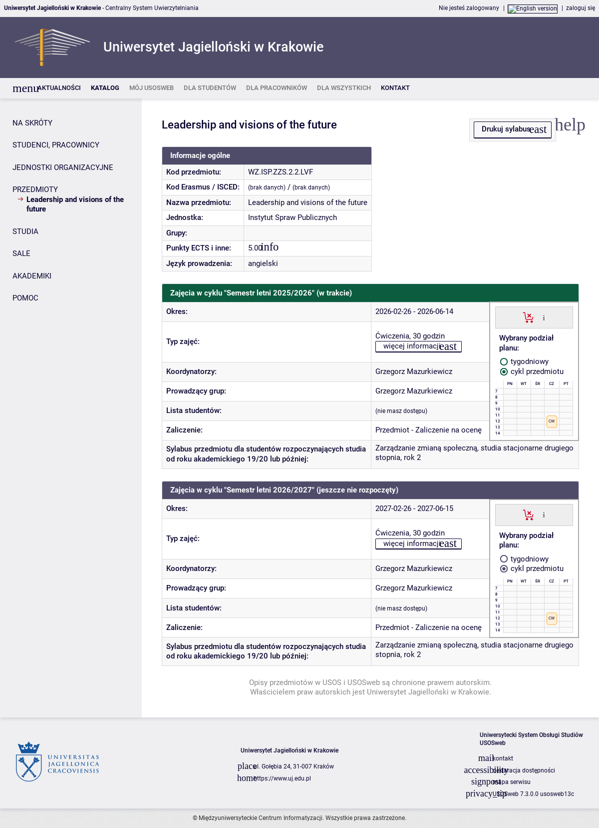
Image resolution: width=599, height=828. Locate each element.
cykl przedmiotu (532, 371)
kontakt (503, 758)
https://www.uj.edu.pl (282, 778)
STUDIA (25, 231)
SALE (21, 253)
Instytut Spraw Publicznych (292, 217)
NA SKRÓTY (32, 123)
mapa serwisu (512, 782)
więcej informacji (412, 346)
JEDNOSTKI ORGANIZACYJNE (62, 167)
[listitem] (59, 88)
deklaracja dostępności (524, 770)
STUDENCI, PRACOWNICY (55, 145)
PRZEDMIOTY (35, 189)
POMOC (25, 298)
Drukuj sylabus (506, 129)
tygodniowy (524, 361)
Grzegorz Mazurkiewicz (413, 371)
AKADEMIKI (31, 276)
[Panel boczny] (71, 408)
